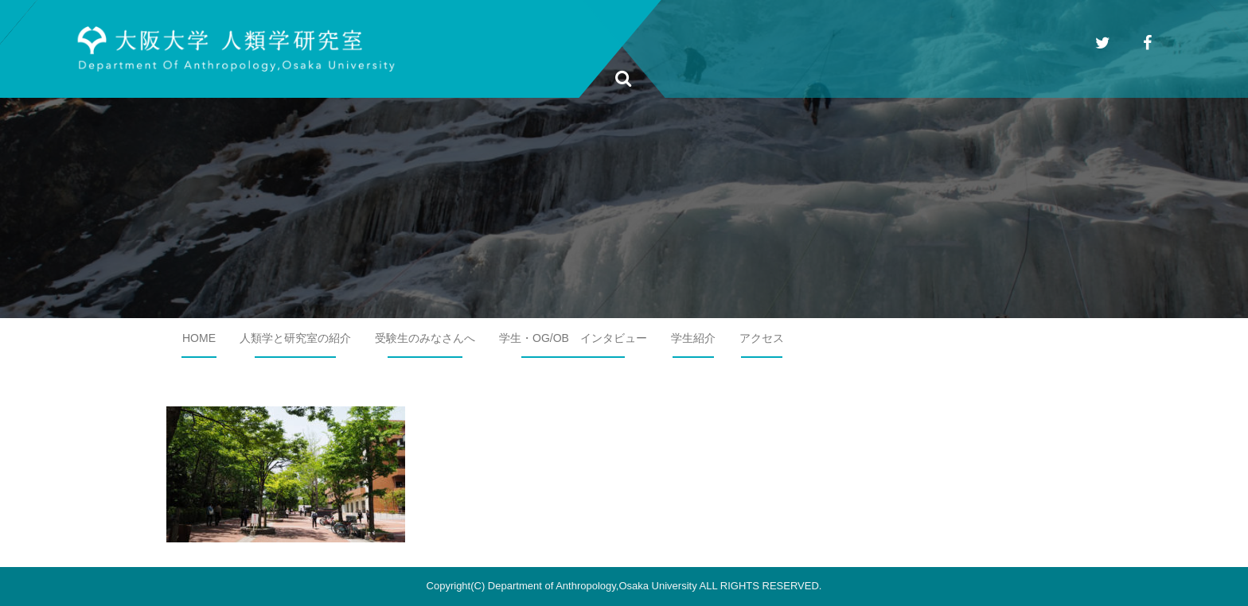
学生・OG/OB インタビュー (573, 338)
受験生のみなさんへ (425, 338)
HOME (199, 338)
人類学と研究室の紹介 (295, 338)
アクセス (761, 338)
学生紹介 (693, 338)
